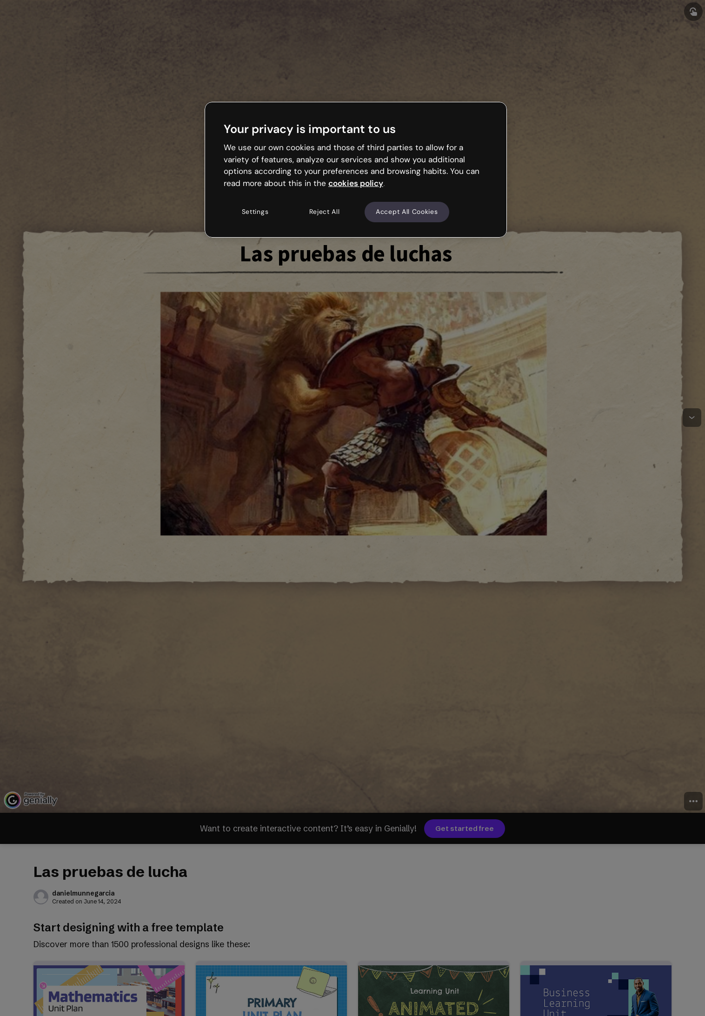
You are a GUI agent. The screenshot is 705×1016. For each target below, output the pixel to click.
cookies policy (355, 183)
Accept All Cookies (407, 211)
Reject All (324, 211)
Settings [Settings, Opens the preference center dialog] (255, 211)
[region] (356, 170)
